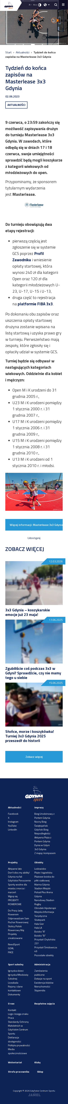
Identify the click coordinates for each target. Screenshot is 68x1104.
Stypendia (39, 990)
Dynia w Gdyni (42, 845)
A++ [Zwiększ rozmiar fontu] (35, 4)
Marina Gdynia (42, 884)
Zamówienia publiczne (40, 972)
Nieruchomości (42, 986)
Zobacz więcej (34, 757)
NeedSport (14, 944)
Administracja (42, 964)
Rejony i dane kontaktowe (15, 988)
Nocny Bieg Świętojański (41, 823)
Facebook (13, 814)
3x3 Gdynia (40, 849)
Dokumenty (14, 994)
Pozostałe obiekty (44, 955)
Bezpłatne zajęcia (44, 1003)
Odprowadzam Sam (18, 918)
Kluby (37, 1062)
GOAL (11, 948)
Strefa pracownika (18, 1071)
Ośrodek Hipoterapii (45, 908)
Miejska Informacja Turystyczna (44, 914)
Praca (11, 1018)
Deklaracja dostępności (14, 1039)
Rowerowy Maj (16, 930)
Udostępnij (34, 538)
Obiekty (38, 862)
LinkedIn (12, 829)
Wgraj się (13, 896)
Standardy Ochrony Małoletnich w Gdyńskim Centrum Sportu (18, 1027)
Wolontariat (15, 1062)
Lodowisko (40, 868)
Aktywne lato (15, 868)
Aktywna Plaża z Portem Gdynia (42, 839)
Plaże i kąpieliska (43, 872)
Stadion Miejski (42, 888)
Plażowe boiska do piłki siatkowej (44, 878)
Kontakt (12, 1010)
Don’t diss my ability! (19, 872)
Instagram (13, 821)
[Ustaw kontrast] (39, 4)
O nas (11, 1003)
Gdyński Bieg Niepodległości (42, 831)
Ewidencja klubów (43, 982)
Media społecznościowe (17, 1051)
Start (8, 52)
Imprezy (39, 807)
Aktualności (23, 52)
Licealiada (13, 982)
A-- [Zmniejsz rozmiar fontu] (30, 4)
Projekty (13, 862)
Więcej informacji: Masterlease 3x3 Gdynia (36, 525)
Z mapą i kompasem (45, 853)
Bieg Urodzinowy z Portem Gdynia (44, 815)
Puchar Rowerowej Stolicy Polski (18, 924)
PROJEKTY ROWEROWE (14, 902)
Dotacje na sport (43, 978)
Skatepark (39, 920)
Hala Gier (39, 924)
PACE (10, 952)
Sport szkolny (15, 964)
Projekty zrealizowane (15, 936)
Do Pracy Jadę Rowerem (15, 912)
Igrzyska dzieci (16, 970)
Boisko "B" (40, 935)
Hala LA (38, 927)
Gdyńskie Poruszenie (19, 880)
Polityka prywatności (19, 1045)
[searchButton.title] (55, 4)
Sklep (40, 1071)
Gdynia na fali (15, 876)
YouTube (12, 825)
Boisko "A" (39, 931)
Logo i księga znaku (18, 1014)
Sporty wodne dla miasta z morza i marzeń (17, 888)
